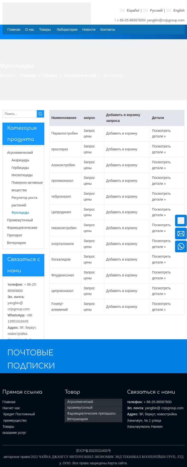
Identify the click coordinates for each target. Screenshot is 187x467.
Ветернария (16, 243)
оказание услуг (14, 433)
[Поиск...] (20, 113)
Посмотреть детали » (161, 133)
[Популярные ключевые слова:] (40, 113)
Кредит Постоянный (18, 414)
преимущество (14, 420)
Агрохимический (20, 153)
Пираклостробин (64, 133)
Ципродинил (61, 212)
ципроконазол (62, 291)
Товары (8, 426)
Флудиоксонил (62, 275)
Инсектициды (22, 175)
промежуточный (80, 407)
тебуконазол (61, 196)
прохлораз (59, 149)
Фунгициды (20, 212)
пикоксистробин (63, 228)
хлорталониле (62, 244)
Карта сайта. (118, 463)
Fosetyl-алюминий (59, 306)
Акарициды (20, 160)
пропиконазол (62, 181)
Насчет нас (11, 408)
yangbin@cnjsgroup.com (166, 20)
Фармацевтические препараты (91, 413)
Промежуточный (20, 220)
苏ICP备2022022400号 (93, 451)
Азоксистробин (63, 165)
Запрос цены (89, 133)
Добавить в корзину (121, 133)
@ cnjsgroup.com (170, 408)
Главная (8, 402)
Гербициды (20, 168)
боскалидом (61, 259)
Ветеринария (77, 419)
